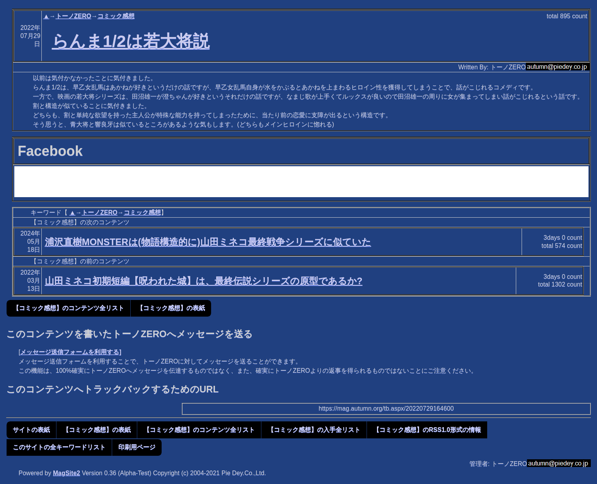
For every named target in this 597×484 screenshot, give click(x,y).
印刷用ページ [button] (136, 447)
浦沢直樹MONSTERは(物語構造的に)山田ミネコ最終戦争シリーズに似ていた (208, 242)
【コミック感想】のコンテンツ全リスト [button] (68, 308)
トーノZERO (73, 16)
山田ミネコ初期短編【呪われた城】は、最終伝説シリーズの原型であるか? (204, 281)
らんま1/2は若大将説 (131, 41)
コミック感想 (116, 16)
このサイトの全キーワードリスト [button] (59, 447)
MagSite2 (66, 473)
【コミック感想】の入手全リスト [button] (314, 429)
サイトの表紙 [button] (31, 429)
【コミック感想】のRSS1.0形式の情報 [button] (427, 429)
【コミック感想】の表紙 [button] (171, 308)
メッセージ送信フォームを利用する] (70, 352)
